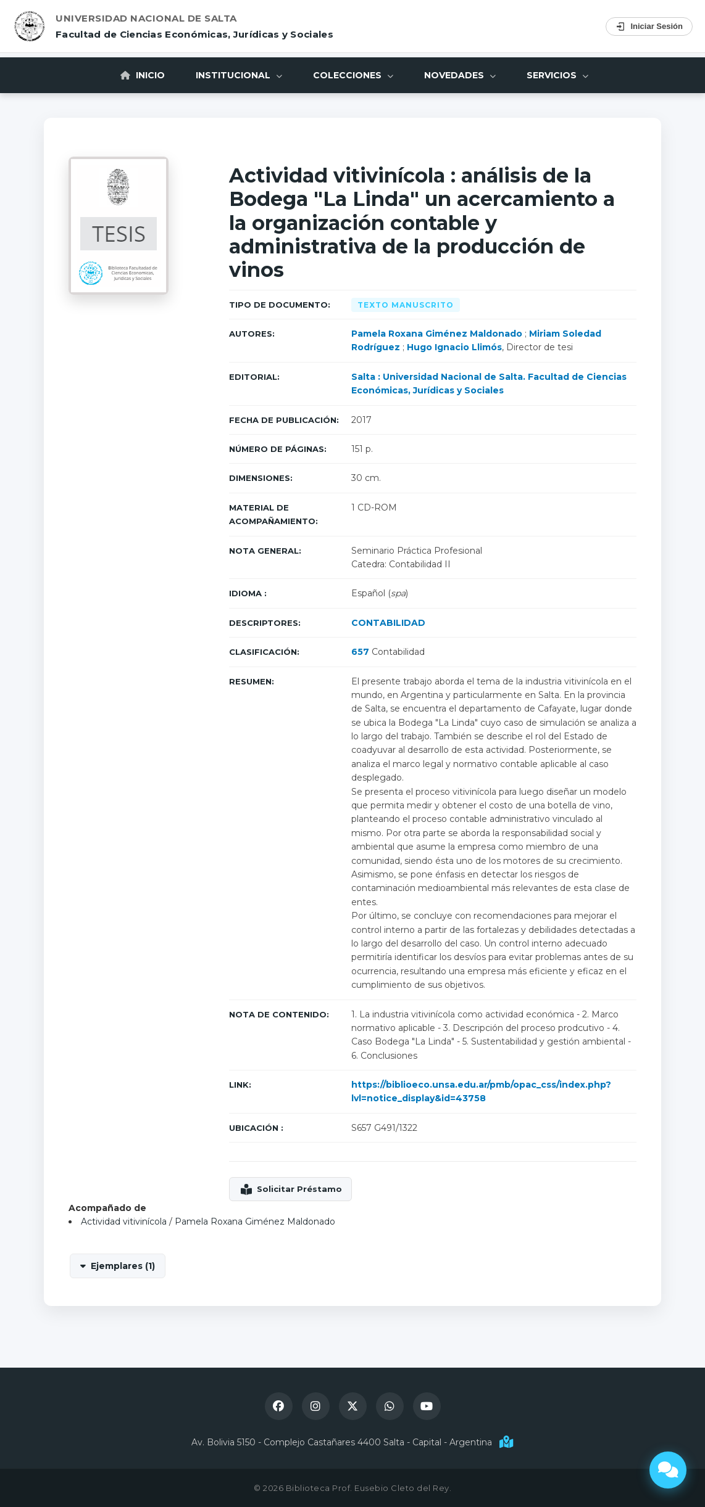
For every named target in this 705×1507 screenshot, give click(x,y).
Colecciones (353, 75)
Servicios (557, 75)
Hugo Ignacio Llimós (454, 347)
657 (360, 651)
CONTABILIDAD (388, 622)
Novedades (460, 75)
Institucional (239, 75)
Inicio (142, 75)
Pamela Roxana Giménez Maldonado (436, 333)
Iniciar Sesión (649, 26)
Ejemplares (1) (123, 1265)
